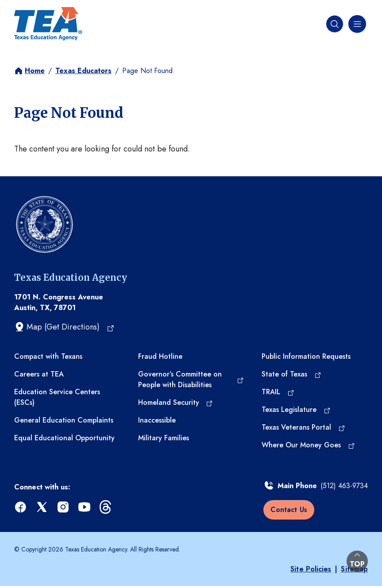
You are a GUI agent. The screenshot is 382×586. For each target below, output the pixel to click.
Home (35, 71)
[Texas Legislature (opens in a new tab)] (296, 409)
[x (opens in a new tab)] (42, 507)
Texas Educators (83, 71)
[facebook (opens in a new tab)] (21, 507)
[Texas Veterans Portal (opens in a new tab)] (303, 427)
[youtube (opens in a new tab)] (85, 507)
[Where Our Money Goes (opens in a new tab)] (308, 445)
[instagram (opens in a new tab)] (64, 507)
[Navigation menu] (356, 24)
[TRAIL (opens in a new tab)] (278, 392)
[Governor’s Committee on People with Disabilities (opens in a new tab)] (191, 379)
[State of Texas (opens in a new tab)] (291, 374)
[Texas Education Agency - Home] (48, 24)
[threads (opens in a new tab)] (106, 507)
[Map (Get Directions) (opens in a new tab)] (64, 327)
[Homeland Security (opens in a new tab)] (175, 402)
